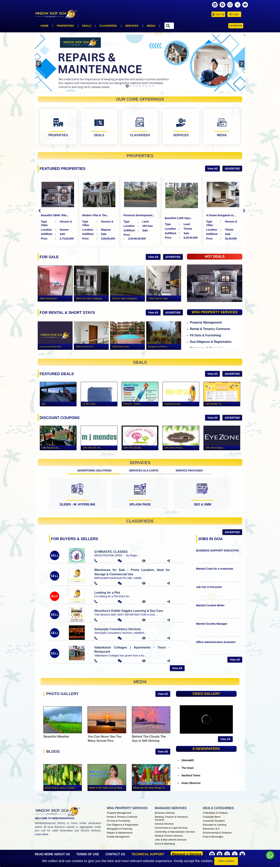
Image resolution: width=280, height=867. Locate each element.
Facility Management (118, 836)
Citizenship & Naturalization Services (175, 831)
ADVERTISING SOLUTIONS (94, 470)
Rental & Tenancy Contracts (210, 328)
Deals (86, 25)
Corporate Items (212, 816)
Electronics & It (211, 828)
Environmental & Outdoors (217, 832)
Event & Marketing (165, 843)
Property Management (206, 322)
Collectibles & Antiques (215, 812)
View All (212, 168)
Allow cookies (226, 860)
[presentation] (38, 64)
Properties (65, 25)
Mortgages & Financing (119, 828)
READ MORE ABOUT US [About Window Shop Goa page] (52, 854)
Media (151, 25)
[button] (127, 86)
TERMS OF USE (87, 854)
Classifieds (108, 25)
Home (44, 25)
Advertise (235, 25)
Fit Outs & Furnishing (205, 335)
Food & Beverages (213, 836)
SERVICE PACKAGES (189, 470)
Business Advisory (165, 812)
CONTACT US (115, 854)
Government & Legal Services (171, 827)
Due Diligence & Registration (211, 341)
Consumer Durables (214, 820)
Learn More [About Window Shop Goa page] (41, 834)
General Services (164, 823)
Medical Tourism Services (169, 835)
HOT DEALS (214, 256)
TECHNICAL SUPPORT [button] (147, 854)
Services (132, 25)
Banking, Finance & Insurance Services (171, 818)
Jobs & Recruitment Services (170, 839)
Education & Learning (214, 824)
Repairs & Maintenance (119, 832)
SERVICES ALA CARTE (143, 470)
